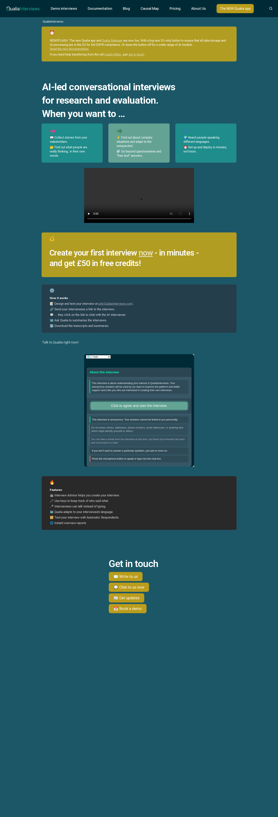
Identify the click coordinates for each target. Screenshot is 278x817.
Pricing (175, 8)
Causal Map (150, 8)
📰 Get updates (126, 598)
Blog (126, 8)
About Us (198, 8)
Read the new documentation (69, 49)
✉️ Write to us (126, 576)
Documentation (100, 8)
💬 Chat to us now (129, 587)
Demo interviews (64, 8)
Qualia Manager (112, 40)
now (146, 252)
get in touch (136, 54)
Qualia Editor (112, 54)
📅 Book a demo (128, 608)
